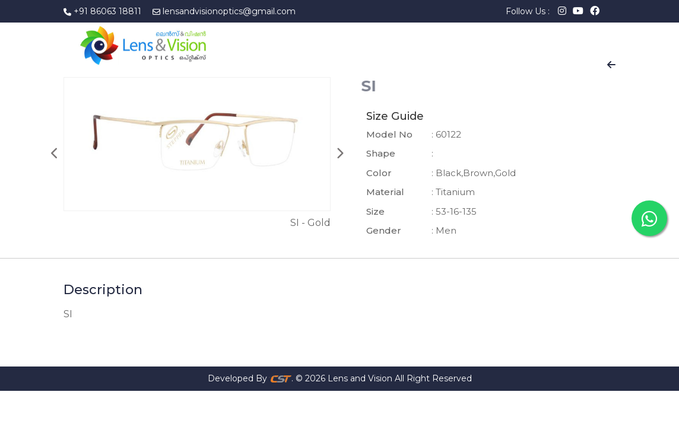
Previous (55, 154)
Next (339, 154)
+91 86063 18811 (107, 11)
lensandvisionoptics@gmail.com (229, 11)
